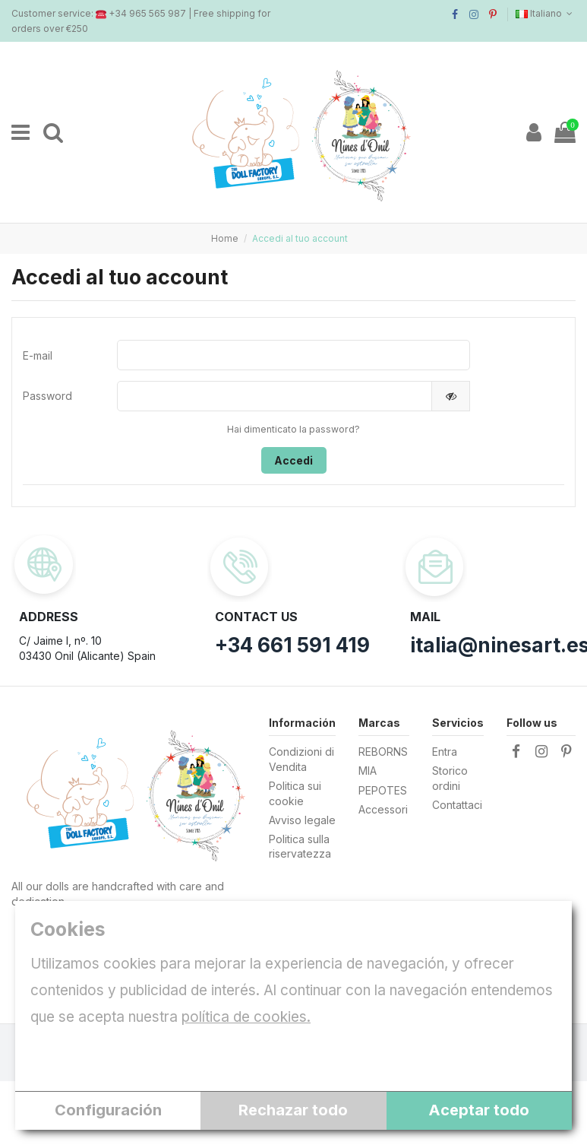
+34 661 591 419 (292, 645)
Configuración (108, 1110)
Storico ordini (450, 779)
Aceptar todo (478, 1110)
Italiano (546, 13)
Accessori (383, 809)
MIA (367, 771)
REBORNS (383, 751)
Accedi (293, 460)
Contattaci (457, 804)
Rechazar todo (293, 1110)
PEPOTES (382, 790)
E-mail (37, 355)
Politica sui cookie (295, 793)
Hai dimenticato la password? (293, 429)
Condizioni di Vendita (301, 759)
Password (47, 395)
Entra (444, 751)
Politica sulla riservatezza (300, 847)
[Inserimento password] (274, 396)
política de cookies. (246, 1017)
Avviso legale (302, 820)
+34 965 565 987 (147, 13)
